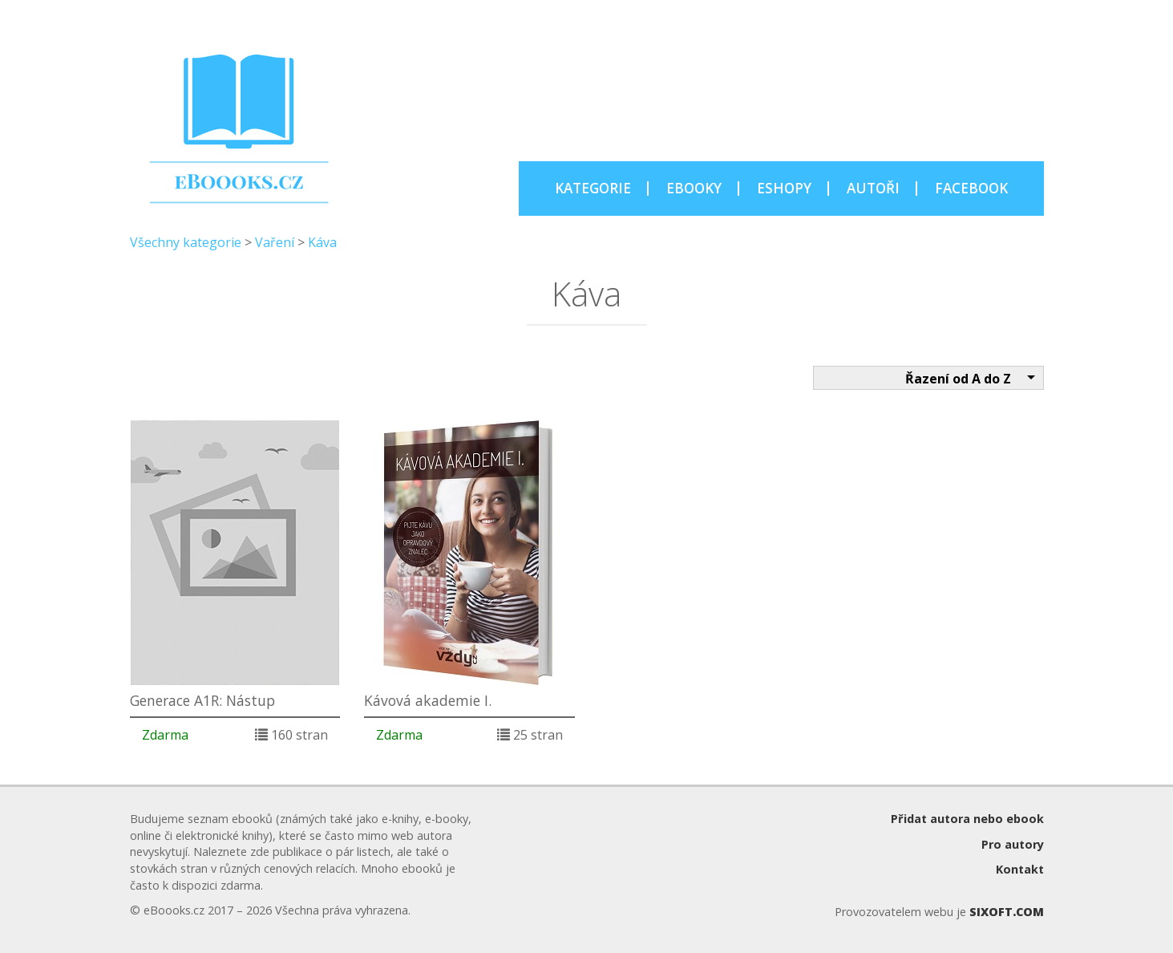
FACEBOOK (971, 188)
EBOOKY (694, 188)
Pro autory (1012, 844)
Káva (322, 242)
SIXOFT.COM (1006, 911)
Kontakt (1020, 869)
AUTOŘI (873, 188)
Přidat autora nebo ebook (967, 818)
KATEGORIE (593, 188)
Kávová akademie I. (427, 700)
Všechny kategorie (185, 242)
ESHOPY (784, 188)
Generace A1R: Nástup (202, 700)
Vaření (274, 242)
